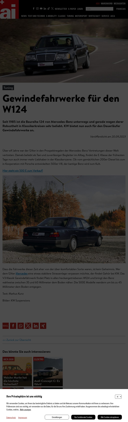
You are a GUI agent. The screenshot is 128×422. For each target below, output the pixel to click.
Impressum (22, 417)
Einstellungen (57, 417)
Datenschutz (11, 417)
